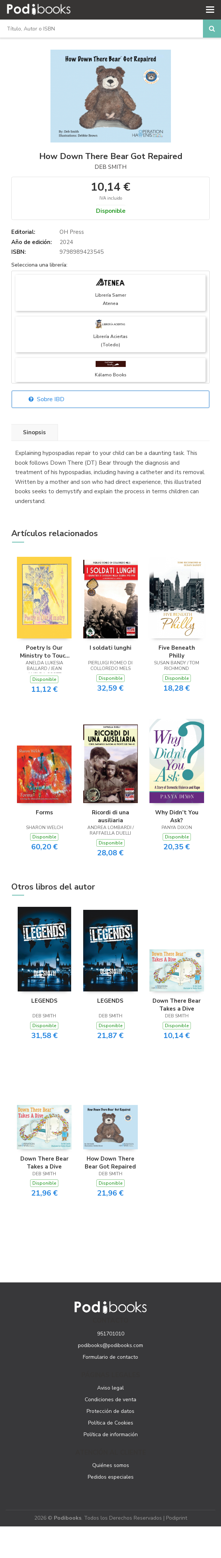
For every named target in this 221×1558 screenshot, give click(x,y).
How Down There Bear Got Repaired (110, 1162)
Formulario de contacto (110, 1357)
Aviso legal (110, 1387)
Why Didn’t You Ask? (176, 816)
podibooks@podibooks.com (110, 1345)
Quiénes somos (110, 1465)
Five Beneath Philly (177, 651)
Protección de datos (110, 1411)
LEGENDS (44, 1001)
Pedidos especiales (111, 1477)
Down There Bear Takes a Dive (176, 1004)
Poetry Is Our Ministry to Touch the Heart (44, 651)
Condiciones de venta (110, 1399)
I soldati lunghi (110, 648)
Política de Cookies (110, 1422)
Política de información (111, 1434)
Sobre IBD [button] (46, 399)
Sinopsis (34, 432)
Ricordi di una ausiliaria (110, 816)
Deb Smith (110, 167)
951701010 (110, 1333)
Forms (44, 812)
